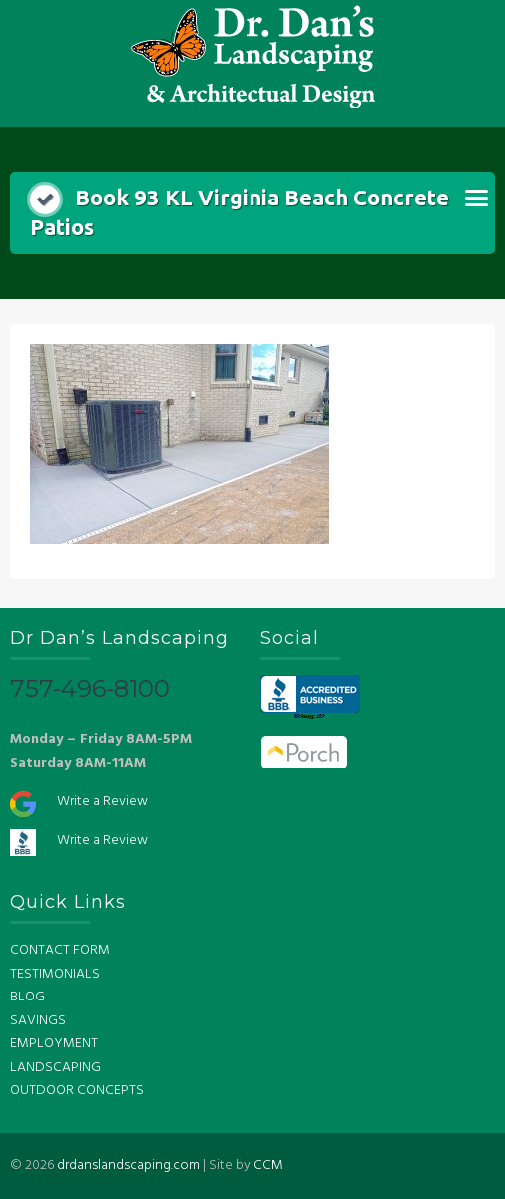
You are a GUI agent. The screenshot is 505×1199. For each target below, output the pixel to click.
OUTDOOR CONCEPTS (77, 1090)
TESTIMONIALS (55, 974)
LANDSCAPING (55, 1067)
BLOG (27, 997)
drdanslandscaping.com (128, 1165)
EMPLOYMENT (54, 1043)
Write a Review (102, 801)
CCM (268, 1165)
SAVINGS (38, 1020)
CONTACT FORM (60, 950)
